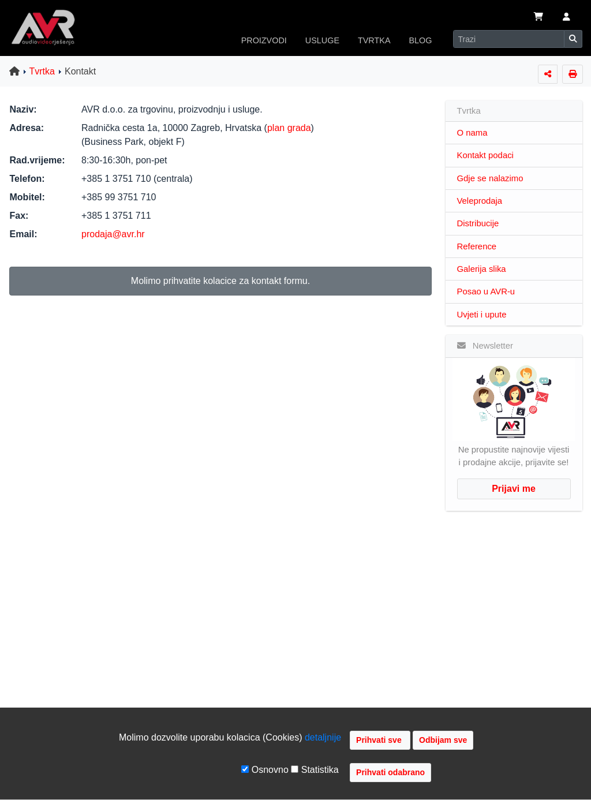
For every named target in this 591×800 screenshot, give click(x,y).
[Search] (508, 39)
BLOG (420, 40)
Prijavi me (514, 489)
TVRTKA (374, 40)
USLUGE (322, 40)
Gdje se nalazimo (490, 178)
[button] (566, 17)
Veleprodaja (480, 200)
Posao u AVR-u (486, 291)
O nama (472, 132)
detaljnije (323, 737)
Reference (477, 246)
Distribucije (478, 223)
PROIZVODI (264, 40)
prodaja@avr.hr (113, 234)
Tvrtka (42, 71)
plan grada (289, 128)
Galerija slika (481, 269)
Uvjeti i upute (482, 314)
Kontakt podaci (485, 155)
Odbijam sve (443, 740)
